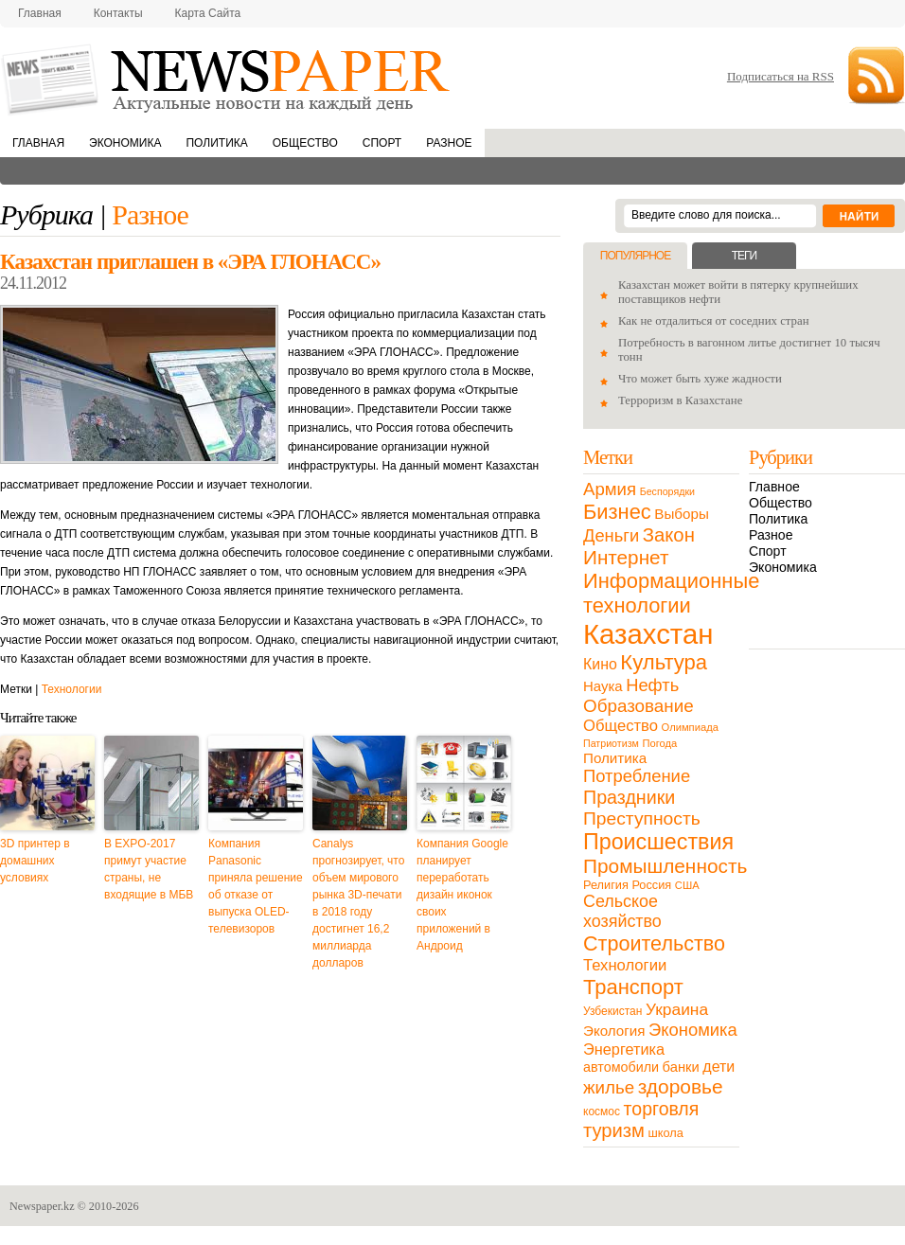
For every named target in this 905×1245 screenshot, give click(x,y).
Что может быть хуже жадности (700, 378)
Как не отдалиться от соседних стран (713, 321)
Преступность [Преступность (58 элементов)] (642, 818)
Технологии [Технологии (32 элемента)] (624, 965)
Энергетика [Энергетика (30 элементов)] (624, 1049)
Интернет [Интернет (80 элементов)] (625, 557)
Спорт (382, 143)
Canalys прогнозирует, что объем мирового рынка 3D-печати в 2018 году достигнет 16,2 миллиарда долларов (358, 903)
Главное (774, 486)
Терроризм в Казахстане (680, 400)
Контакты (118, 13)
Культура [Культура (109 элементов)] (663, 662)
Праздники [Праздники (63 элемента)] (629, 797)
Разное (448, 143)
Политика (216, 143)
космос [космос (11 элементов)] (601, 1111)
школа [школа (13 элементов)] (665, 1133)
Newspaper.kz (42, 1206)
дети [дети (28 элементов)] (718, 1066)
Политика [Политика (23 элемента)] (615, 758)
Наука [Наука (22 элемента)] (603, 686)
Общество (305, 143)
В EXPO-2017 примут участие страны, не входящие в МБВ (148, 869)
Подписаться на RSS (780, 76)
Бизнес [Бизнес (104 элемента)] (617, 512)
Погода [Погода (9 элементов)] (659, 743)
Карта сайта (208, 13)
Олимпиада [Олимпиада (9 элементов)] (690, 727)
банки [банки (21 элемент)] (681, 1067)
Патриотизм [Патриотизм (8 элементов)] (611, 743)
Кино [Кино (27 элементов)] (600, 664)
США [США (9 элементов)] (687, 885)
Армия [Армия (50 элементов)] (609, 489)
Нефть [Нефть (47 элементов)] (652, 685)
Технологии (72, 689)
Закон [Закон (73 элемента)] (669, 535)
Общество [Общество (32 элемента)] (620, 726)
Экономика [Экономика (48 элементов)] (692, 1030)
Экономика (125, 143)
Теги (744, 255)
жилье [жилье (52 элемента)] (608, 1087)
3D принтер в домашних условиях (35, 860)
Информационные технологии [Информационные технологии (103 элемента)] (671, 593)
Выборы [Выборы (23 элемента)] (681, 514)
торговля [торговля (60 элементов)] (662, 1108)
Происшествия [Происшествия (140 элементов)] (658, 841)
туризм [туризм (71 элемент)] (614, 1130)
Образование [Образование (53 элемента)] (638, 706)
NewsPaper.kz (227, 78)
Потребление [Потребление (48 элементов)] (636, 776)
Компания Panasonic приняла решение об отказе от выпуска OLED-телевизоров (255, 886)
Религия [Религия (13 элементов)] (606, 885)
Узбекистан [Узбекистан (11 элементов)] (612, 1011)
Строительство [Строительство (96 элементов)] (654, 943)
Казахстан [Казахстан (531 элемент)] (648, 633)
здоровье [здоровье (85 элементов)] (680, 1086)
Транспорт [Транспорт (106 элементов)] (633, 987)
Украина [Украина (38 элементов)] (677, 1009)
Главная (40, 13)
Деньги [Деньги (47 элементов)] (611, 535)
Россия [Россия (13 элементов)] (651, 885)
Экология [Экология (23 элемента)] (614, 1031)
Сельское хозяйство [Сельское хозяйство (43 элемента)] (622, 911)
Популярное (635, 255)
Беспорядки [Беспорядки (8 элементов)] (667, 491)
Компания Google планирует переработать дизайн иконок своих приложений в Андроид (462, 894)
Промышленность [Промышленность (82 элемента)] (665, 866)
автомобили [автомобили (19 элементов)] (621, 1067)
